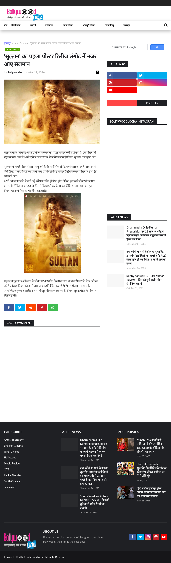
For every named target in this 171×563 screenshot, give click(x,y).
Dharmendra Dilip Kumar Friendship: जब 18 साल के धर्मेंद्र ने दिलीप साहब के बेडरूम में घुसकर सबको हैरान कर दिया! (93, 447)
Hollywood (10, 457)
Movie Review (12, 463)
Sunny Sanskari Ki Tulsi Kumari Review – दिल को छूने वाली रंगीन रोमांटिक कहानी (145, 279)
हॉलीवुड (126, 25)
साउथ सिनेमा (68, 25)
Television (9, 487)
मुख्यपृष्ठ (7, 43)
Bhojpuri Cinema (13, 445)
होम (5, 25)
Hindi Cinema (20, 43)
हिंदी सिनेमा (15, 25)
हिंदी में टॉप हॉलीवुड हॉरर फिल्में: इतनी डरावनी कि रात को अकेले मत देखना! (151, 492)
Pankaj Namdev (13, 475)
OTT (6, 469)
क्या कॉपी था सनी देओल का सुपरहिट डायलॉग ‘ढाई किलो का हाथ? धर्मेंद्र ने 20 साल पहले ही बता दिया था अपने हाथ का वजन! (94, 475)
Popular (152, 103)
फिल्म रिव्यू (109, 25)
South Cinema (12, 481)
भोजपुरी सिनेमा (89, 25)
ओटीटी (33, 25)
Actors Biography (14, 439)
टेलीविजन (49, 25)
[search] (128, 47)
